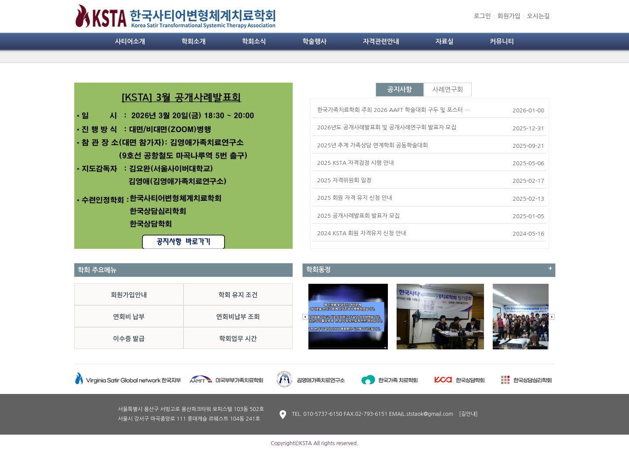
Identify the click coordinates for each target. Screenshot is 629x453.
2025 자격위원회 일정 (344, 180)
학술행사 (314, 41)
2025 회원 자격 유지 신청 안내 (354, 198)
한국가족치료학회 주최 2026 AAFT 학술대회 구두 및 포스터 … (393, 110)
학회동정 (318, 269)
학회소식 (254, 41)
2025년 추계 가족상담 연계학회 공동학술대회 (372, 145)
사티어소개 (130, 41)
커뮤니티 (502, 41)
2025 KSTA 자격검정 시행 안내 (355, 163)
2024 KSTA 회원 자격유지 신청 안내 (361, 233)
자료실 (444, 41)
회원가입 (509, 16)
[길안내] (468, 414)
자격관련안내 (381, 41)
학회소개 (193, 41)
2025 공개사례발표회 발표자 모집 (358, 216)
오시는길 (538, 16)
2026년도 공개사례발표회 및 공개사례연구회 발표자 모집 (386, 127)
